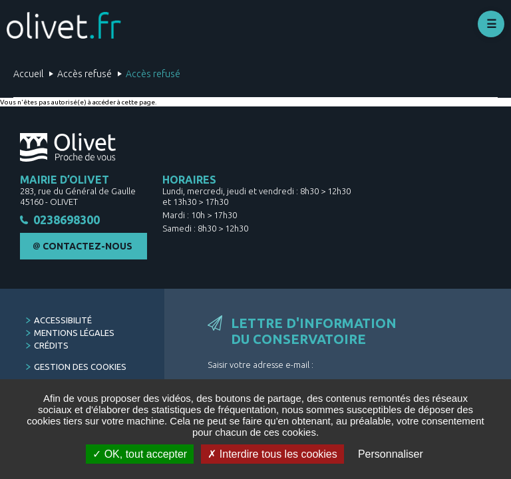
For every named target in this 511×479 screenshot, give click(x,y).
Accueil (28, 74)
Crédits (51, 347)
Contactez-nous (87, 248)
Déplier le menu (491, 24)
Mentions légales (74, 334)
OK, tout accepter (139, 454)
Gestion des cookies (80, 368)
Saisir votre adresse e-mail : (260, 366)
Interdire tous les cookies (272, 454)
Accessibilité (63, 322)
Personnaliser (390, 454)
